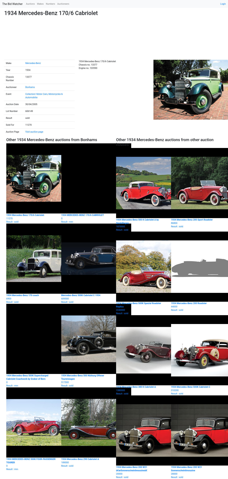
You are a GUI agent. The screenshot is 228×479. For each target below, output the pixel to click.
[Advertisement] (114, 38)
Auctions (30, 4)
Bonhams (30, 87)
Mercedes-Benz (33, 63)
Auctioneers (63, 4)
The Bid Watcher (12, 4)
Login (223, 4)
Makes (40, 4)
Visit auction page (34, 131)
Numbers (50, 4)
